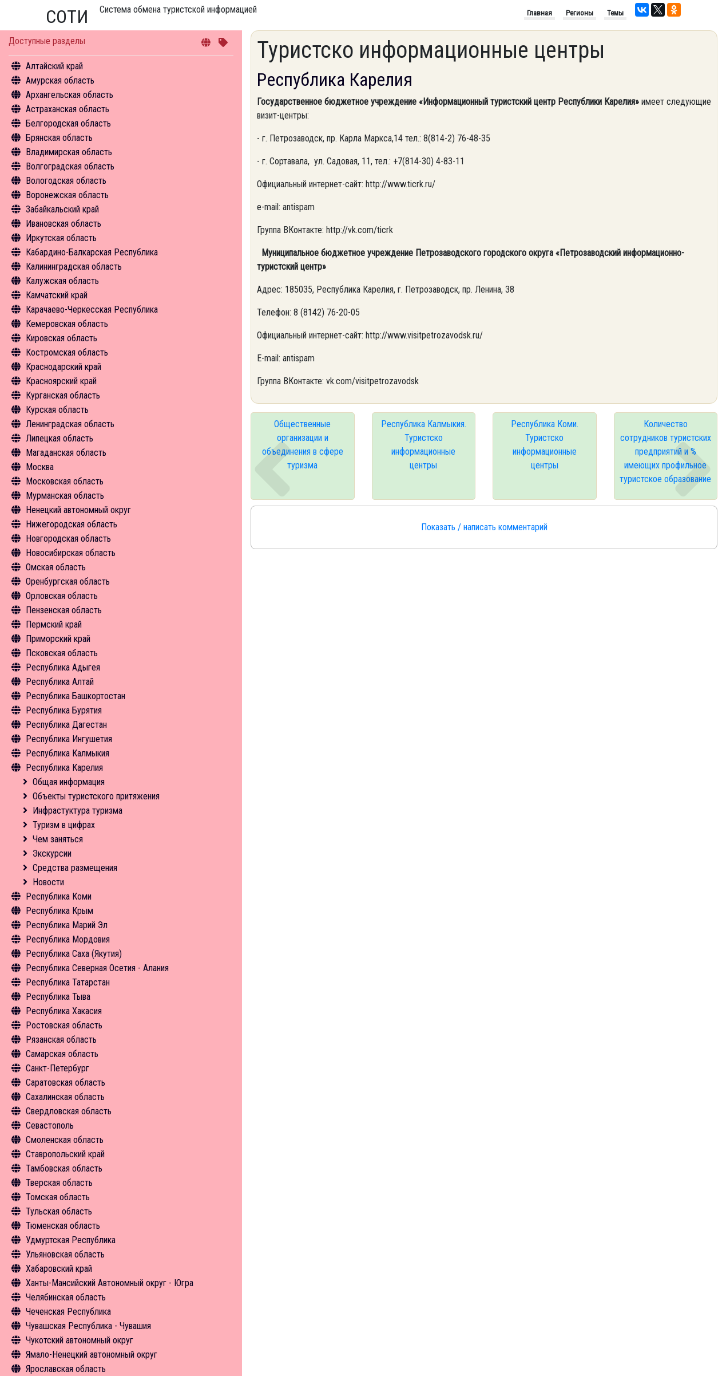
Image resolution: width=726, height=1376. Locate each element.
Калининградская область (74, 266)
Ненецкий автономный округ (78, 509)
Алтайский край (54, 66)
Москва (40, 467)
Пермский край (54, 624)
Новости (48, 882)
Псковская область (62, 653)
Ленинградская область (70, 424)
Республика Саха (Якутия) (74, 953)
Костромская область (67, 352)
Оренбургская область (68, 581)
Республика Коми (59, 896)
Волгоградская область (70, 166)
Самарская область (62, 1053)
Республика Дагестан (66, 724)
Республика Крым (59, 910)
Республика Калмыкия (67, 753)
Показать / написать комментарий (484, 527)
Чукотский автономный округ (79, 1340)
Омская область (56, 567)
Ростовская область (64, 1025)
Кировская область (61, 338)
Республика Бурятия (64, 710)
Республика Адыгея (63, 667)
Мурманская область (65, 495)
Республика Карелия (64, 767)
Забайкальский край (62, 209)
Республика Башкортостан (75, 696)
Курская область (57, 409)
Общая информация (69, 781)
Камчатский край (57, 295)
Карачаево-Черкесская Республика (92, 309)
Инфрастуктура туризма (77, 810)
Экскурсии (52, 853)
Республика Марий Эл (67, 925)
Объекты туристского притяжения (96, 796)
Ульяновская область (65, 1254)
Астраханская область (67, 109)
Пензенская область (64, 610)
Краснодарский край (63, 366)
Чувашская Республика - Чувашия (88, 1325)
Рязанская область (61, 1039)
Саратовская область (65, 1082)
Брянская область (59, 137)
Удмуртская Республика (71, 1240)
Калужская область (62, 280)
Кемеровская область (67, 323)
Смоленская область (65, 1139)
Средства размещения (75, 867)
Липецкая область (59, 438)
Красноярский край (61, 381)
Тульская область (59, 1211)
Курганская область (63, 395)
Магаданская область (66, 452)
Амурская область (60, 80)
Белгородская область (68, 123)
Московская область (65, 481)
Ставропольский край (65, 1154)
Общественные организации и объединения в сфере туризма (302, 445)
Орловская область (62, 595)
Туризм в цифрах (64, 824)
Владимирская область (69, 152)
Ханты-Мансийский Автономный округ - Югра (109, 1283)
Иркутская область (61, 237)
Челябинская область (66, 1297)
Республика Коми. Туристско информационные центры (544, 445)
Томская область (58, 1197)
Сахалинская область (65, 1096)
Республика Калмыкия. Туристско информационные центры (423, 445)
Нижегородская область (71, 524)
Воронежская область (67, 195)
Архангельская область (69, 94)
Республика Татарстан (68, 982)
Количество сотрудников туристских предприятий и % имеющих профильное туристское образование (665, 451)
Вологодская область (66, 180)
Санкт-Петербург (57, 1068)
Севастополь (50, 1125)
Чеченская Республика (68, 1311)
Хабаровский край (59, 1268)
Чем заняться (58, 839)
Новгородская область (68, 538)
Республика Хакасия (64, 1011)
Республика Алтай (60, 681)
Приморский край (58, 638)
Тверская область (59, 1182)
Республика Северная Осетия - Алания (97, 968)
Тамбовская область (64, 1168)
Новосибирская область (71, 552)
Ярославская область (66, 1368)
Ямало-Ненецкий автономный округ (91, 1354)
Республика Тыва (58, 996)
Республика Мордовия (68, 939)
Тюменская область (63, 1225)
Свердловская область (69, 1111)
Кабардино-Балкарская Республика (92, 252)
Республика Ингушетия (69, 739)
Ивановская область (63, 223)
